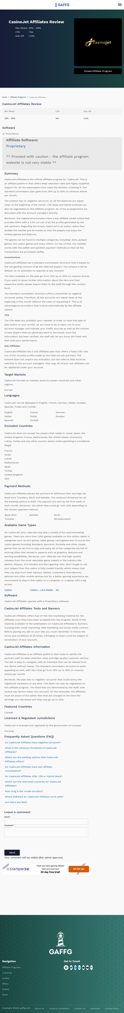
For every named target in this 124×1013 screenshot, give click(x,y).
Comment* (9, 825)
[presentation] (26, 844)
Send (12, 852)
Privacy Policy (112, 1008)
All (57, 589)
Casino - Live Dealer (41, 589)
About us (39, 1008)
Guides (5, 978)
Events (5, 989)
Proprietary (16, 146)
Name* (7, 817)
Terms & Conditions (59, 1008)
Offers (5, 984)
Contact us (79, 1008)
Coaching (7, 973)
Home (4, 97)
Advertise (95, 1008)
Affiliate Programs (18, 97)
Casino (8, 589)
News (5, 994)
